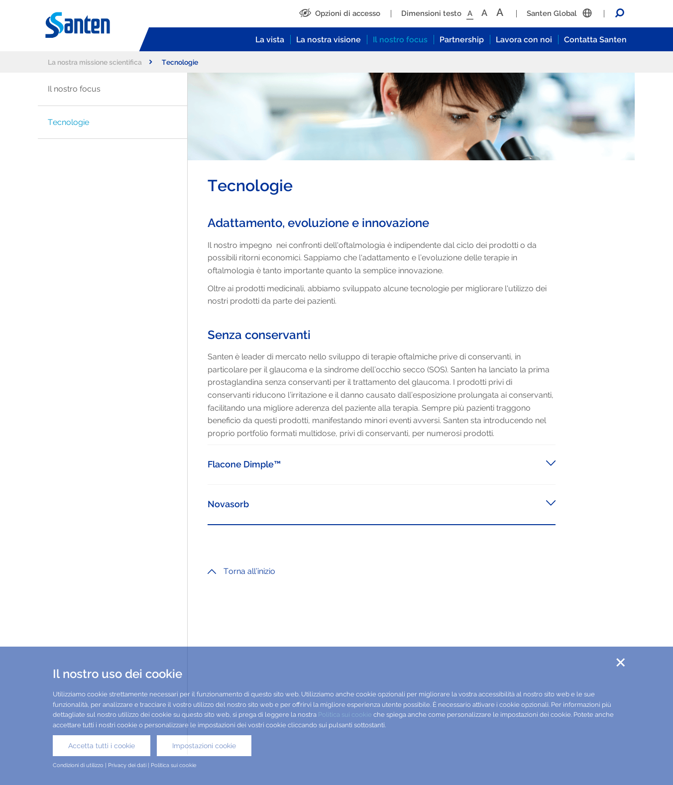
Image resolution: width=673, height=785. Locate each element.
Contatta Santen (595, 39)
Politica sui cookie (345, 714)
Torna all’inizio (241, 571)
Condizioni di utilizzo (78, 765)
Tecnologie (68, 122)
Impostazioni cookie (204, 746)
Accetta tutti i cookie (101, 746)
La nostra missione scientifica (100, 62)
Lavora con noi (524, 39)
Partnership (462, 39)
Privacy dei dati (127, 765)
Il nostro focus (400, 39)
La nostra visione (328, 39)
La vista (269, 39)
